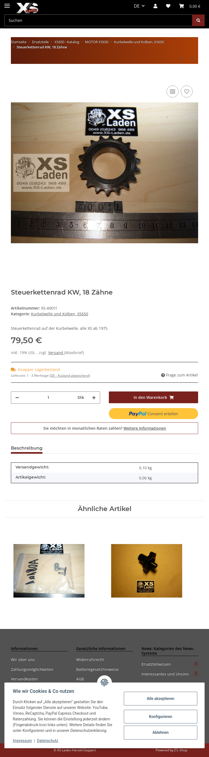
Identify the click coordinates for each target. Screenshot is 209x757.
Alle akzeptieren (160, 698)
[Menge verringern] (17, 397)
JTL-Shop (180, 750)
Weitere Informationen (145, 428)
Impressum (22, 740)
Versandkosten (24, 678)
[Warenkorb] (190, 6)
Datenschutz (48, 740)
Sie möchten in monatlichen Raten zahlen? (104, 428)
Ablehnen (160, 732)
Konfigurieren (159, 716)
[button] (155, 6)
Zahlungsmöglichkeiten (32, 669)
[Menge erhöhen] (94, 397)
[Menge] (48, 397)
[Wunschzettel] (168, 6)
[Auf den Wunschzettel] (187, 91)
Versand (56, 352)
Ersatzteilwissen (170, 664)
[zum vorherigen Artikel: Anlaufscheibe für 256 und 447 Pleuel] (181, 58)
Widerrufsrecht (90, 659)
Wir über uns (23, 659)
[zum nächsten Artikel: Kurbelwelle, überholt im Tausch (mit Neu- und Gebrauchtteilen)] (192, 58)
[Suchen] (98, 20)
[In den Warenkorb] (15, 76)
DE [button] (137, 6)
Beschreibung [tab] (26, 448)
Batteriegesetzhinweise (97, 669)
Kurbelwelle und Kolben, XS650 (59, 313)
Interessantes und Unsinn (170, 673)
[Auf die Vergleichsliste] (173, 91)
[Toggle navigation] (7, 3)
